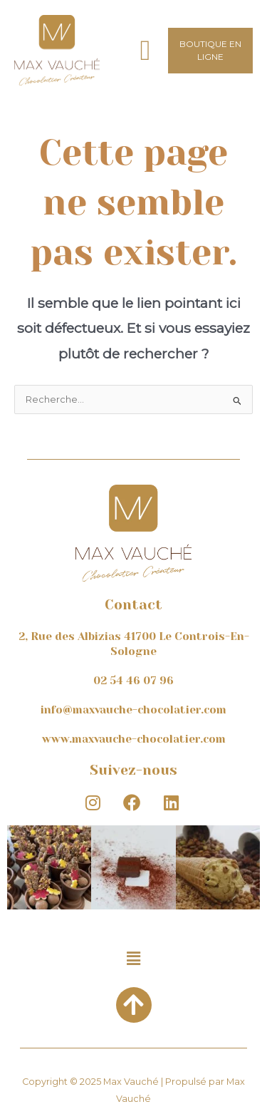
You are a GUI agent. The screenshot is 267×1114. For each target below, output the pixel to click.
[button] (145, 50)
